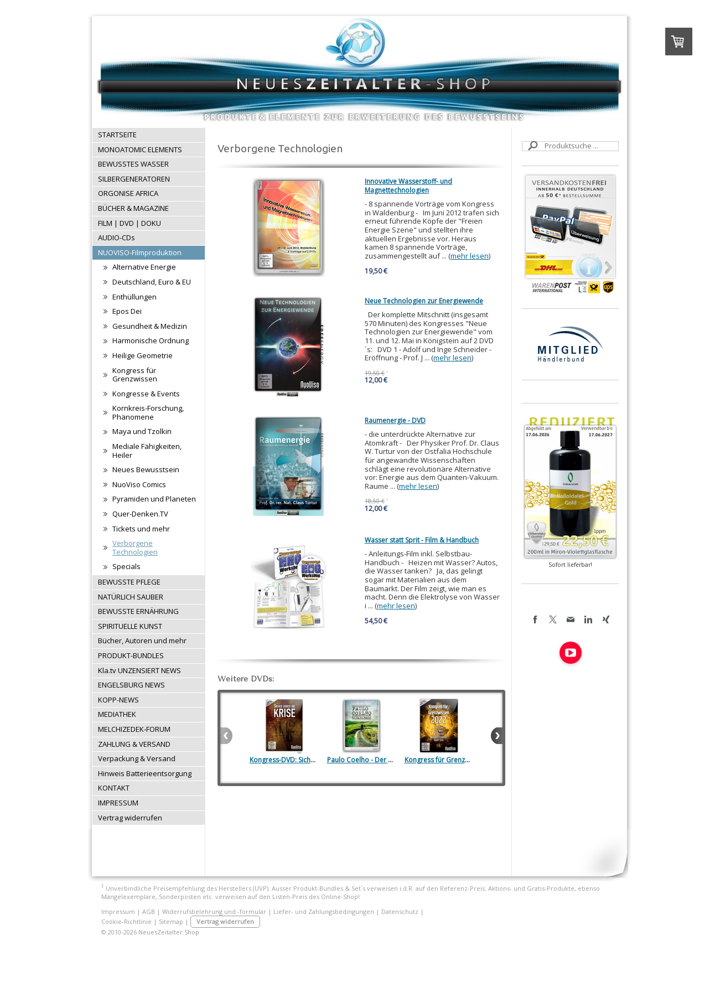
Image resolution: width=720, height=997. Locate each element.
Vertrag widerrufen (225, 921)
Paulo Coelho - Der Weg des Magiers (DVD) (394, 759)
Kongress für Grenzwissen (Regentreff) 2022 (473, 759)
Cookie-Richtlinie (126, 921)
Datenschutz (399, 911)
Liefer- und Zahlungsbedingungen (323, 911)
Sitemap (171, 921)
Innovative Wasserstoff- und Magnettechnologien (408, 186)
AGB (148, 911)
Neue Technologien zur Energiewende (424, 301)
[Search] (570, 146)
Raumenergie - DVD (395, 420)
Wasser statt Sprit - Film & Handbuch (422, 540)
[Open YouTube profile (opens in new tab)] (571, 653)
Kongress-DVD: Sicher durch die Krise (308, 759)
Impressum (118, 911)
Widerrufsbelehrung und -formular (214, 911)
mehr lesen (469, 256)
